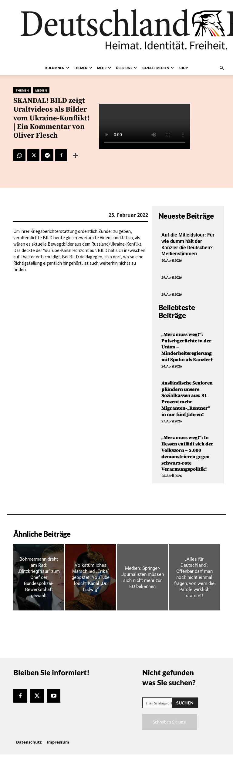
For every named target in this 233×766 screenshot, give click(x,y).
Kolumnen (57, 68)
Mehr (104, 68)
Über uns (126, 68)
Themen (83, 68)
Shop (183, 68)
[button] (221, 68)
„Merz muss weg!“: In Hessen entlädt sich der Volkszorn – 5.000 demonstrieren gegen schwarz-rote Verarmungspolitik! (187, 453)
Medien (41, 90)
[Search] (185, 702)
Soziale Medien (158, 68)
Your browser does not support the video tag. (144, 126)
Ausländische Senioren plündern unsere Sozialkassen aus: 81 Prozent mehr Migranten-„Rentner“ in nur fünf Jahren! (187, 399)
